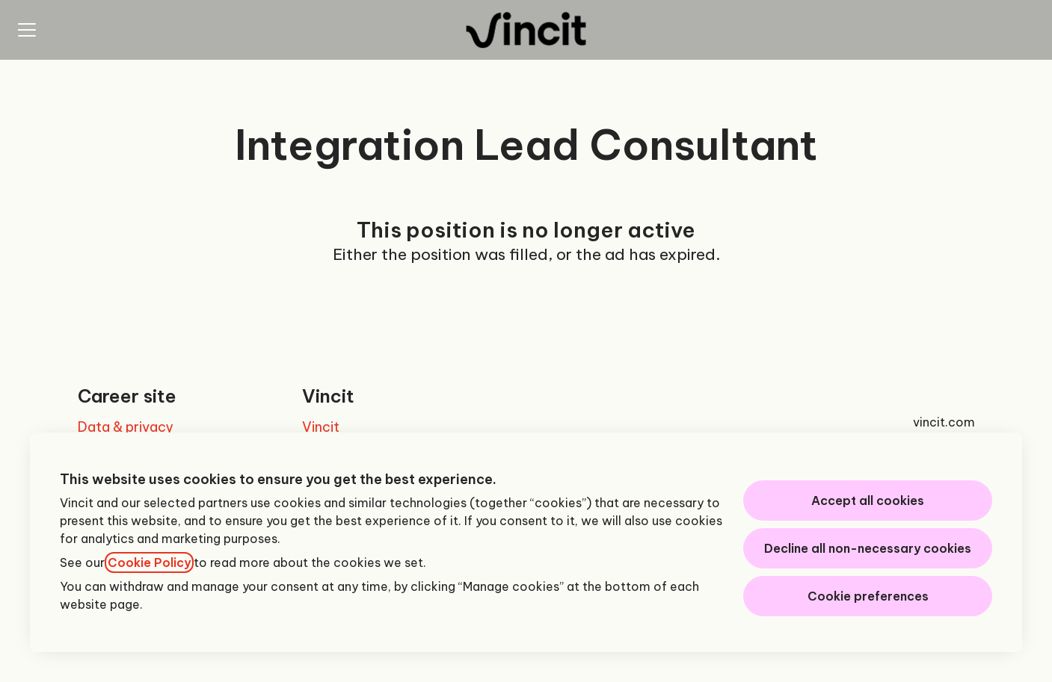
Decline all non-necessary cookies (867, 548)
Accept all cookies (867, 500)
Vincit (320, 426)
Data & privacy (125, 426)
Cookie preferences (868, 596)
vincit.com (944, 422)
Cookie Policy (149, 562)
